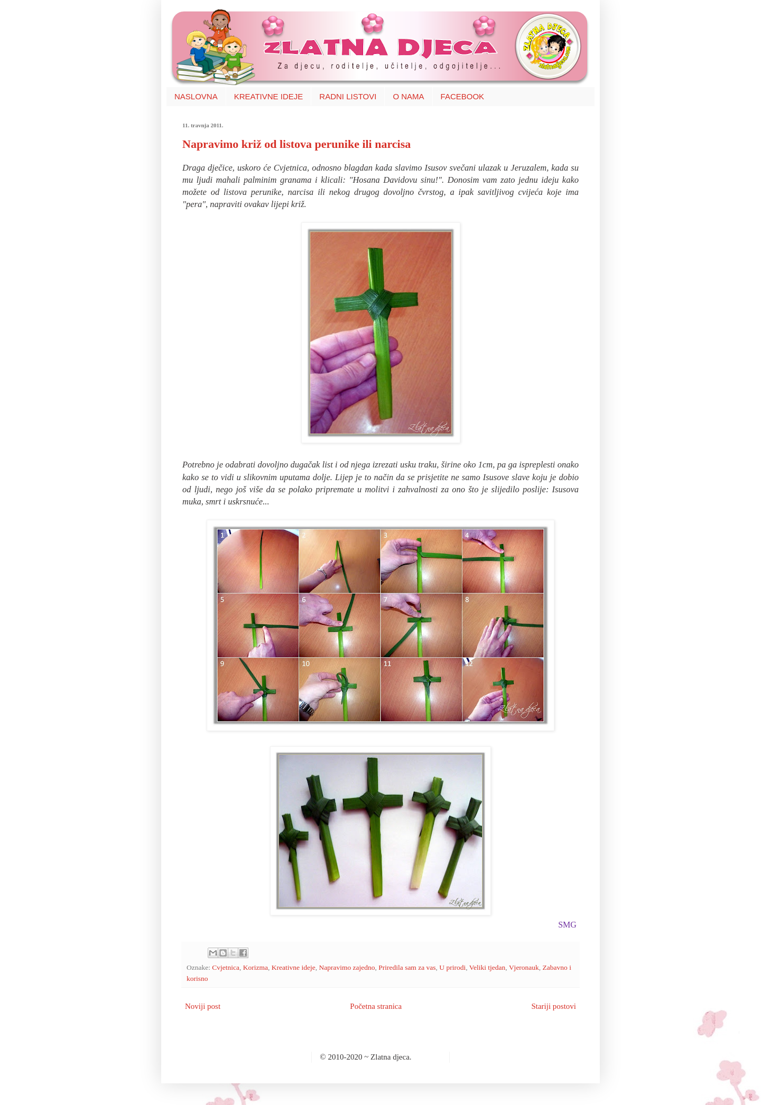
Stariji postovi (553, 1006)
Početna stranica (376, 1006)
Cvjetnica (225, 967)
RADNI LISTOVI (347, 96)
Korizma (255, 967)
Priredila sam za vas (406, 967)
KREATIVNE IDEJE (268, 96)
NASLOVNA (196, 96)
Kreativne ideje (293, 967)
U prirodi (452, 967)
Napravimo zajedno (347, 967)
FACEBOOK (463, 96)
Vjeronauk (524, 967)
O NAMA (408, 96)
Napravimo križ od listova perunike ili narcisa (296, 144)
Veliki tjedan (487, 967)
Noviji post (202, 1006)
